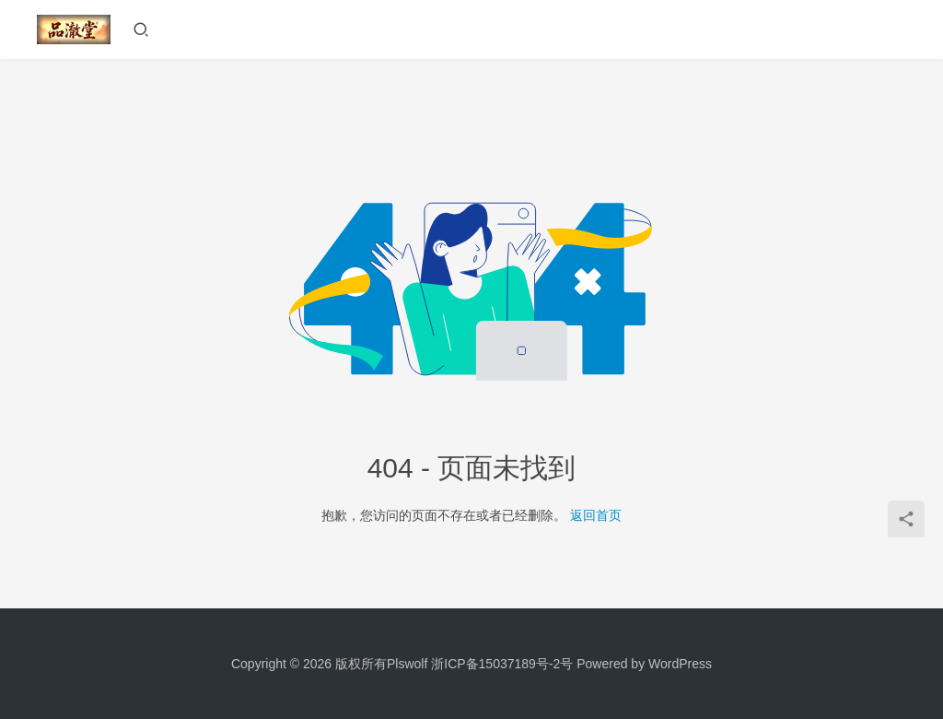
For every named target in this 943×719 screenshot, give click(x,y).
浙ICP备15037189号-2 (495, 663)
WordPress (680, 663)
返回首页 (596, 515)
